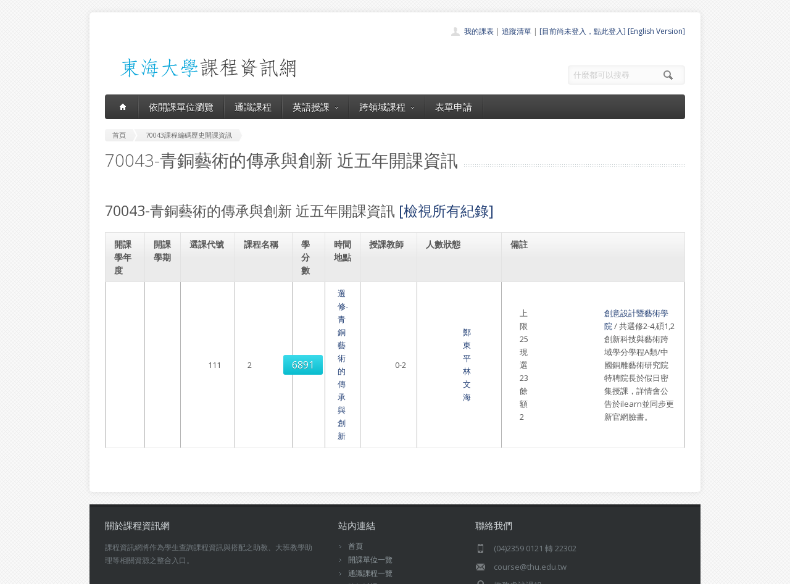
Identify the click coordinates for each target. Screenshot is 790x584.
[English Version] (656, 31)
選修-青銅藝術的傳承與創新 (264, 325)
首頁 (355, 455)
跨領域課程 (386, 107)
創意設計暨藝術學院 (553, 306)
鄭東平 (385, 319)
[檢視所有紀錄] (446, 210)
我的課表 (479, 31)
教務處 (312, 571)
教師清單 (363, 537)
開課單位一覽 (370, 469)
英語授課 (315, 107)
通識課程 (253, 107)
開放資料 (363, 523)
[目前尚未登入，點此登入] (582, 31)
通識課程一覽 (370, 482)
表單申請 (453, 107)
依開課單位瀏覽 (181, 107)
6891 (210, 326)
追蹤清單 (516, 31)
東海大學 (115, 571)
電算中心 (272, 571)
